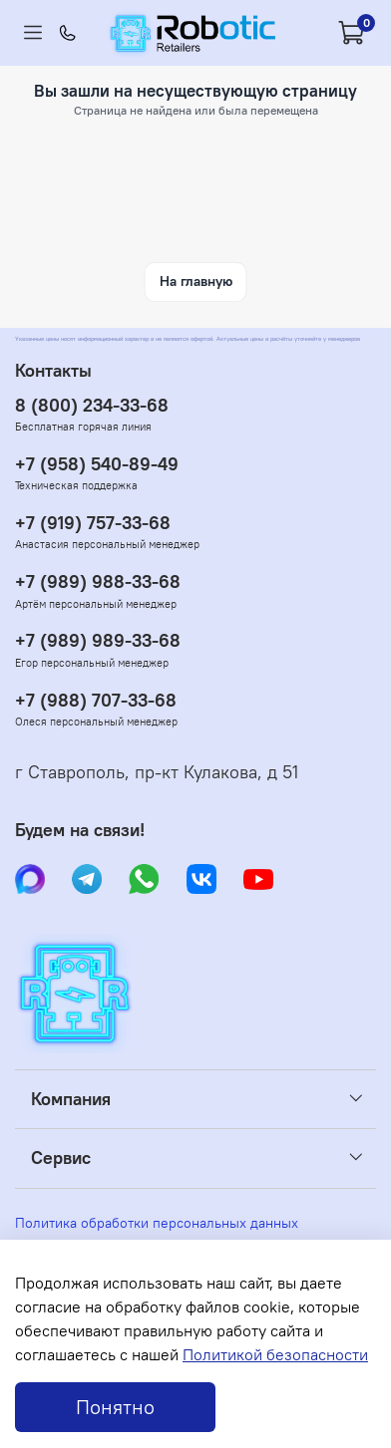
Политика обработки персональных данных (156, 1223)
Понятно (115, 1406)
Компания (71, 1099)
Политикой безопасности (275, 1354)
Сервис (61, 1158)
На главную (196, 281)
